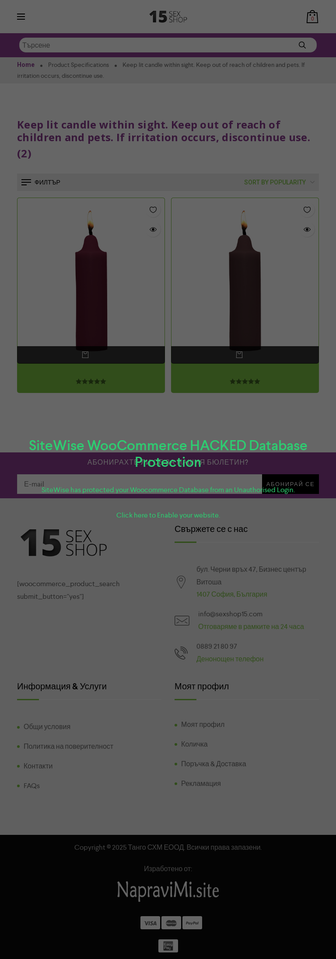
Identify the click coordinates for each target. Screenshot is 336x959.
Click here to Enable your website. (168, 515)
